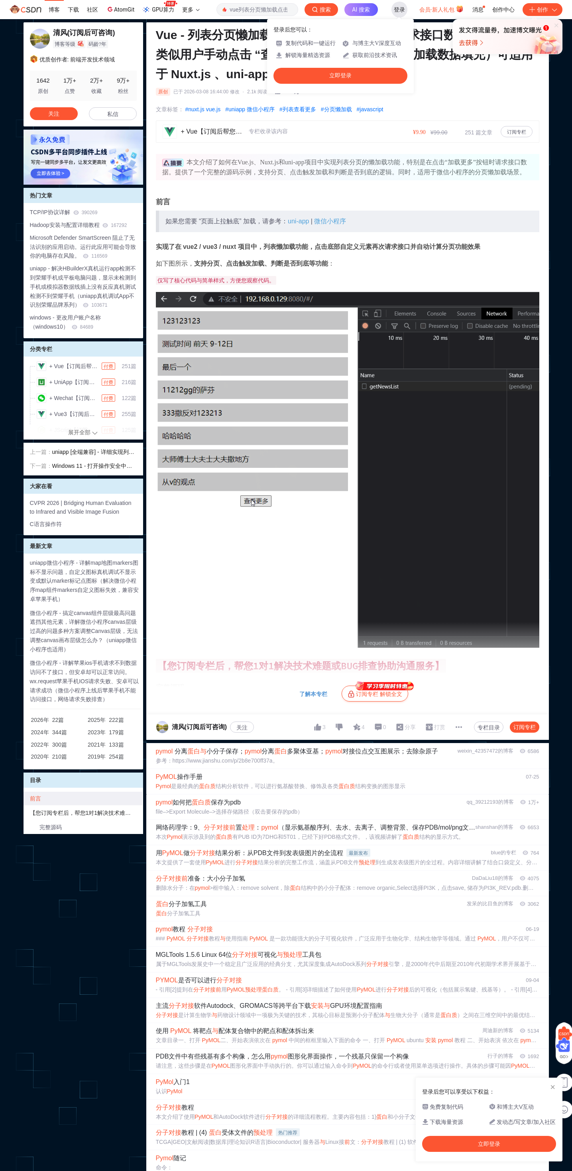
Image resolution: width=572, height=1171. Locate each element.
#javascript (370, 109)
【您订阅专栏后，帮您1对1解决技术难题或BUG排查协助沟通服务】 (86, 813)
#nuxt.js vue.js (203, 109)
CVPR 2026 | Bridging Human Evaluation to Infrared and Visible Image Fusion (81, 507)
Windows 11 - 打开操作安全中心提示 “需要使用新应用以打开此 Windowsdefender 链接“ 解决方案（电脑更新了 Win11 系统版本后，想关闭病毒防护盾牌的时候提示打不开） (94, 467)
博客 (54, 9)
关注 (242, 727)
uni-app (298, 221)
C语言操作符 (46, 524)
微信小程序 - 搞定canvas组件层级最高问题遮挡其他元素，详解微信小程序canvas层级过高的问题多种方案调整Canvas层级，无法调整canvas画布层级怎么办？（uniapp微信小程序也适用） (84, 631)
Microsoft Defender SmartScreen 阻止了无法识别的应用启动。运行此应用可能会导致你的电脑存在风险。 (83, 247)
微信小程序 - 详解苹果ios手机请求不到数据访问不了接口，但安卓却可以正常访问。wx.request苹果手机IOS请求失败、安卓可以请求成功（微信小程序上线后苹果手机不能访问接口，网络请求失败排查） (84, 681)
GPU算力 (159, 7)
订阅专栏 (516, 132)
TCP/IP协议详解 (64, 212)
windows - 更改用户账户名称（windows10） (65, 322)
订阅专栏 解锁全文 (378, 692)
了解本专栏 (313, 694)
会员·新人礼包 (441, 9)
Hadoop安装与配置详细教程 (78, 225)
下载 (73, 9)
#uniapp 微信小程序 (250, 109)
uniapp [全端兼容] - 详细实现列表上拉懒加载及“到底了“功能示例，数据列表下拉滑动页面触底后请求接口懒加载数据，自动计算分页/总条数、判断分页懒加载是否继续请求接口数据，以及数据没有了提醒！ (94, 453)
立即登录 (340, 76)
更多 (191, 9)
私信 (112, 114)
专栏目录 (489, 727)
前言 (35, 798)
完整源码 (50, 827)
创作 (542, 9)
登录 (399, 9)
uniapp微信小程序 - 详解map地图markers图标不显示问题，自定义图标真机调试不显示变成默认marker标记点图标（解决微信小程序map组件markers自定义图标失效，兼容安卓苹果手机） (84, 581)
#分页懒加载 (336, 109)
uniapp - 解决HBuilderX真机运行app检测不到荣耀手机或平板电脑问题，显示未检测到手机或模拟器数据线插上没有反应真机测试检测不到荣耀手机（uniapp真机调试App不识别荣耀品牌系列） (83, 286)
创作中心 (503, 9)
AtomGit (120, 9)
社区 (92, 9)
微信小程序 (330, 221)
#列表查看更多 (297, 109)
